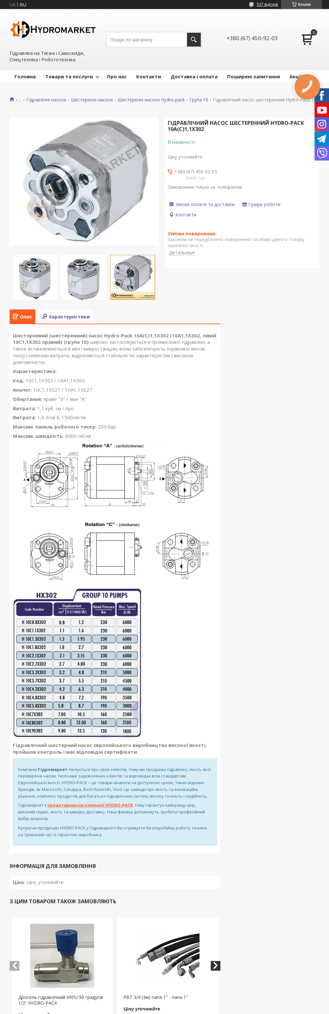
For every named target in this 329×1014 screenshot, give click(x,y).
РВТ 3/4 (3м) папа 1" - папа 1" (155, 997)
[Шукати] (194, 40)
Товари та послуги (69, 76)
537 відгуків (267, 4)
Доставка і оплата (194, 76)
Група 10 (198, 100)
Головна (25, 76)
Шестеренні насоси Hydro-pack (151, 100)
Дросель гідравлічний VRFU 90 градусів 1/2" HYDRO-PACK (60, 1000)
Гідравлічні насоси (46, 100)
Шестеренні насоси (92, 100)
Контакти (148, 76)
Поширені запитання (253, 76)
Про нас (117, 76)
